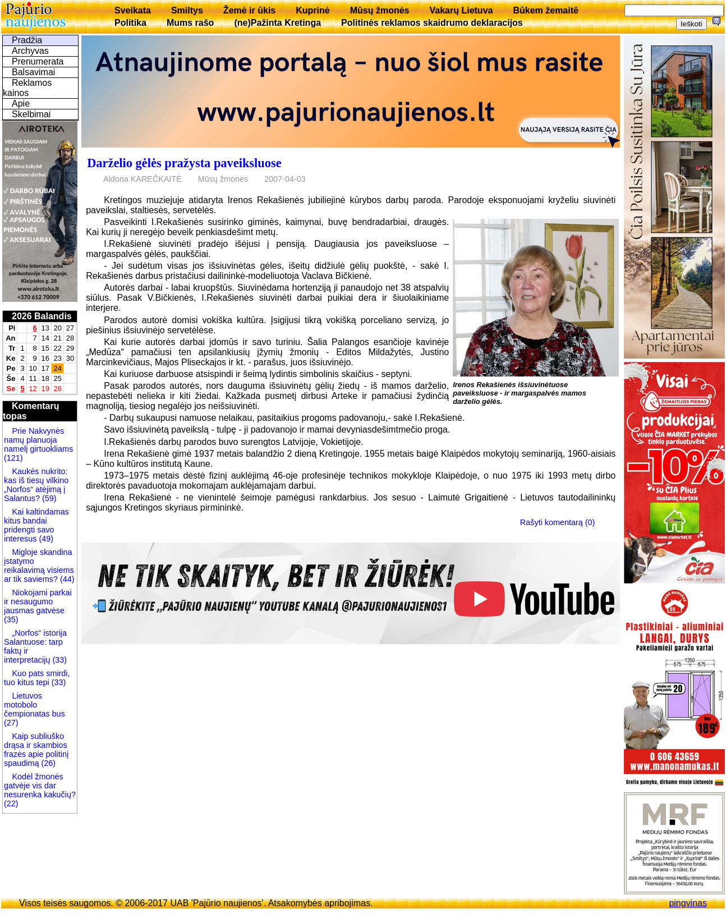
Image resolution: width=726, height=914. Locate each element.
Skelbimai (31, 114)
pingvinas (688, 903)
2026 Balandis (42, 316)
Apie (21, 103)
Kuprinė (312, 10)
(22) (11, 803)
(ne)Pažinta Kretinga (277, 22)
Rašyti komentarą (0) (557, 522)
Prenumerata (38, 61)
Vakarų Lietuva (461, 10)
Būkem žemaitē (545, 10)
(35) (11, 619)
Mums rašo (190, 22)
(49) (44, 538)
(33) (59, 659)
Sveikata (132, 10)
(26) (47, 763)
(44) (66, 579)
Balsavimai (33, 72)
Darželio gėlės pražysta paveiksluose (184, 163)
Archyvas (30, 51)
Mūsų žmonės (380, 10)
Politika (130, 22)
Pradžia (27, 40)
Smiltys (187, 10)
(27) (11, 722)
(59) (48, 498)
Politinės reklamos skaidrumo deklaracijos (432, 22)
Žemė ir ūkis (249, 10)
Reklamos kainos (27, 88)
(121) (13, 457)
